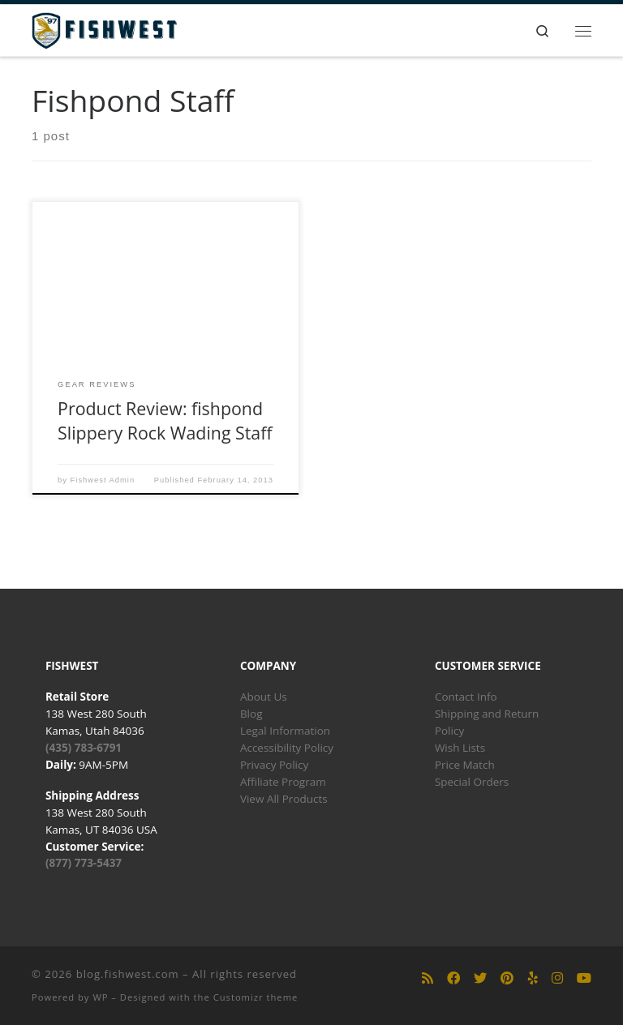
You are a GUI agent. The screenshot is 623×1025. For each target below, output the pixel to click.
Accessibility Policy (286, 747)
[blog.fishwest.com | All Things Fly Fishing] (104, 28)
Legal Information (285, 730)
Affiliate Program (283, 781)
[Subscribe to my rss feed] (427, 978)
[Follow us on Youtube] (584, 978)
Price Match (465, 764)
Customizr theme (256, 997)
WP (100, 997)
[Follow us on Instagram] (557, 978)
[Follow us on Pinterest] (507, 978)
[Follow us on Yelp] (533, 978)
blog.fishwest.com (127, 974)
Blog (251, 713)
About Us (263, 696)
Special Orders (472, 781)
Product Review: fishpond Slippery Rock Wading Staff (165, 420)
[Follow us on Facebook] (453, 978)
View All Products (284, 798)
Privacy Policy (274, 764)
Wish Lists (460, 747)
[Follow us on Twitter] (480, 978)
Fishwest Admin (103, 480)
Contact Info (466, 696)
